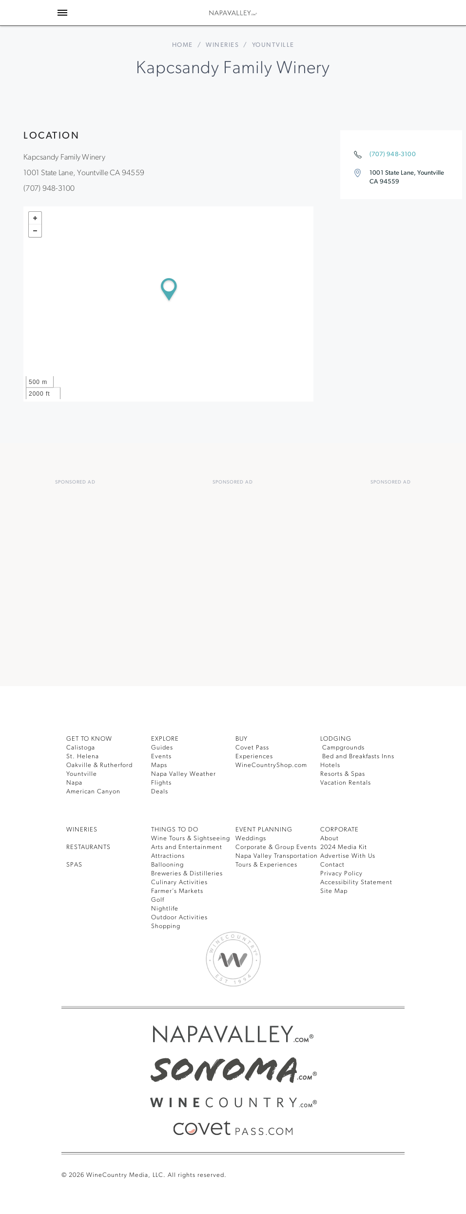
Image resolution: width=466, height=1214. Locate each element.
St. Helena (82, 756)
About (329, 838)
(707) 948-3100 (392, 154)
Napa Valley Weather (183, 774)
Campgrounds (342, 748)
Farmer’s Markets (177, 891)
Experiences (254, 756)
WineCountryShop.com (271, 765)
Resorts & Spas (342, 774)
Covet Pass (252, 748)
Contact (332, 865)
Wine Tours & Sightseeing (190, 838)
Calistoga (80, 748)
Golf (157, 900)
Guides (162, 748)
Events (161, 756)
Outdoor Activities (179, 917)
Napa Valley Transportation (276, 856)
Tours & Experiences (266, 865)
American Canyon (93, 792)
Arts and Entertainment (186, 847)
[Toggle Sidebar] (62, 12)
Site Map (334, 891)
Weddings (250, 838)
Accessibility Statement (356, 882)
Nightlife (164, 909)
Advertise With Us (347, 856)
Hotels (330, 765)
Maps (159, 765)
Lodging (335, 739)
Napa (74, 783)
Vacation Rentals (345, 783)
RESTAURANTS (88, 847)
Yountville (81, 774)
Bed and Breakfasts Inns (357, 756)
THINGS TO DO (174, 830)
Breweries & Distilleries (187, 873)
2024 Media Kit (343, 847)
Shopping (165, 926)
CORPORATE (339, 830)
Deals (159, 792)
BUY (241, 739)
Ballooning (167, 865)
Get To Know (89, 739)
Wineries (222, 45)
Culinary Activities (179, 882)
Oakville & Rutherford (99, 765)
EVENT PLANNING (263, 830)
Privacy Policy (341, 873)
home (182, 45)
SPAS (74, 865)
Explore (165, 739)
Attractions (168, 856)
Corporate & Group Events (276, 847)
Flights (161, 783)
